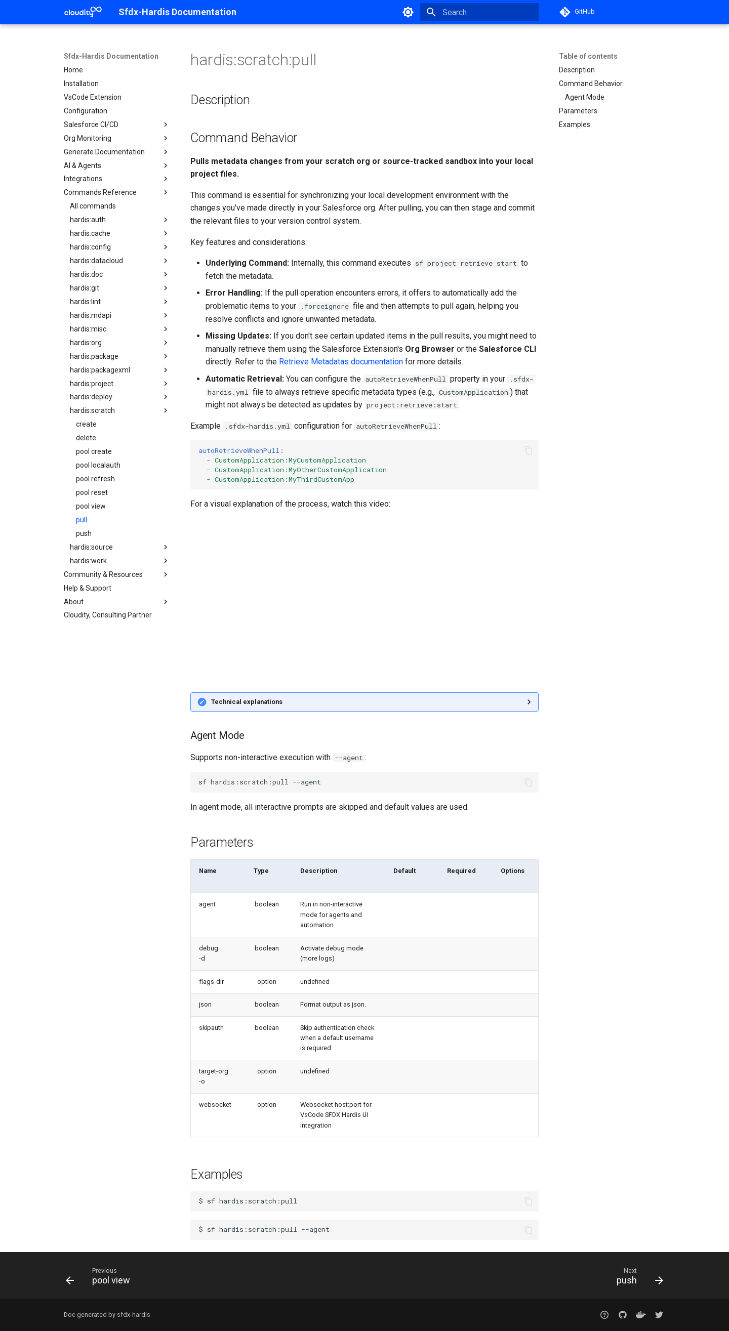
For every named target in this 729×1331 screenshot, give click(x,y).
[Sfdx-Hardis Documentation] (83, 12)
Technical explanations (246, 701)
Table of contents (588, 56)
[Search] (479, 12)
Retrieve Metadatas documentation (341, 361)
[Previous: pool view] (101, 1278)
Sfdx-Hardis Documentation (111, 56)
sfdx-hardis (133, 1314)
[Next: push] (636, 1278)
